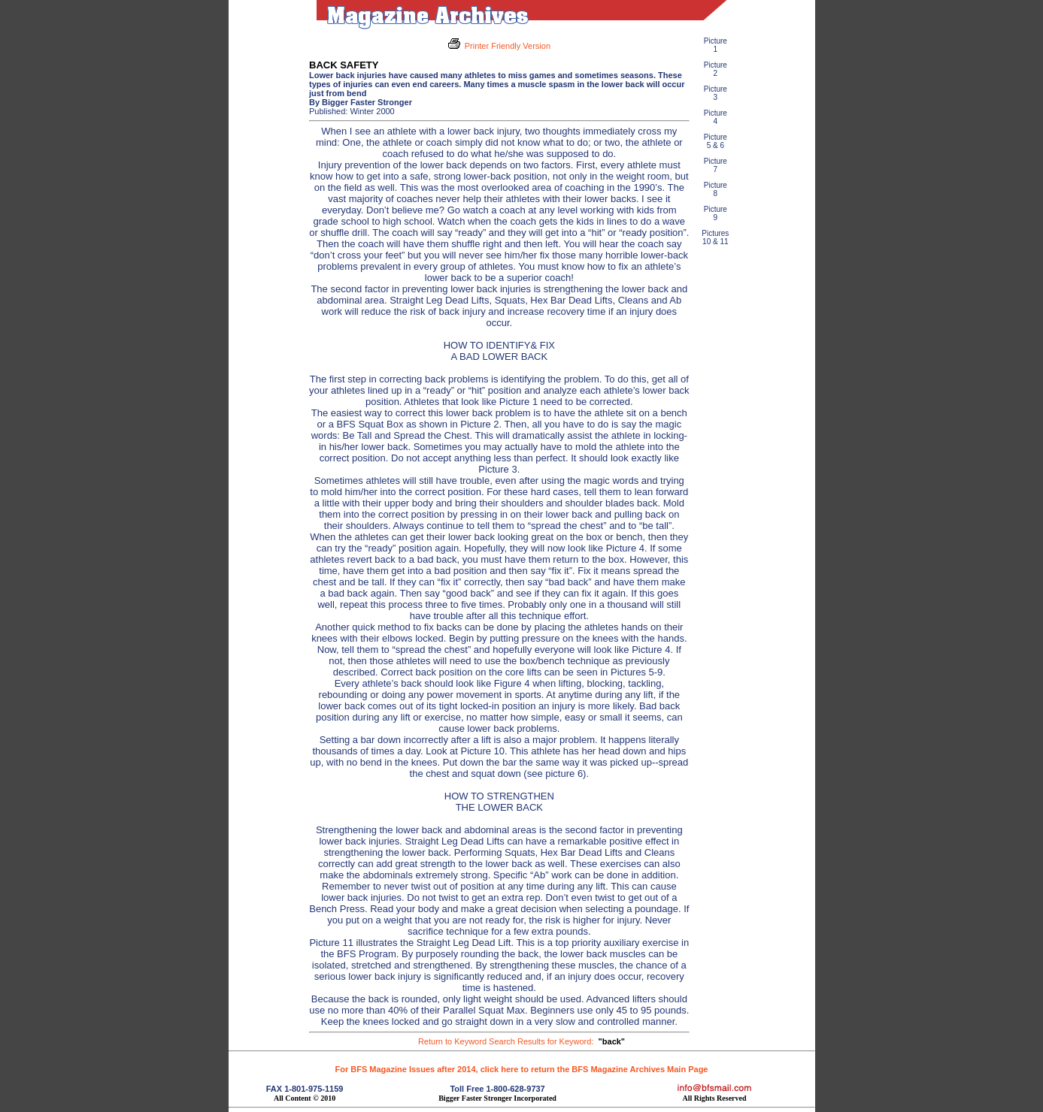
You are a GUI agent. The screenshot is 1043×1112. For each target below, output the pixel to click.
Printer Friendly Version (507, 45)
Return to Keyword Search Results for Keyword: (521, 1041)
